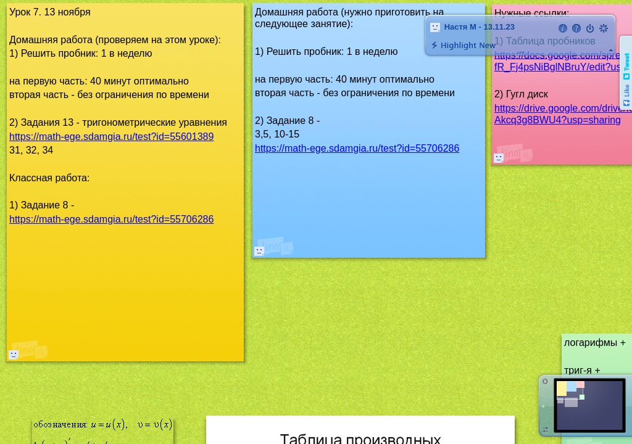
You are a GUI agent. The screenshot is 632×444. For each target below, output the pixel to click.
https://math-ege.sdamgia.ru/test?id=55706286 (357, 148)
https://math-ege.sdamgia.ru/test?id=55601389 (111, 136)
